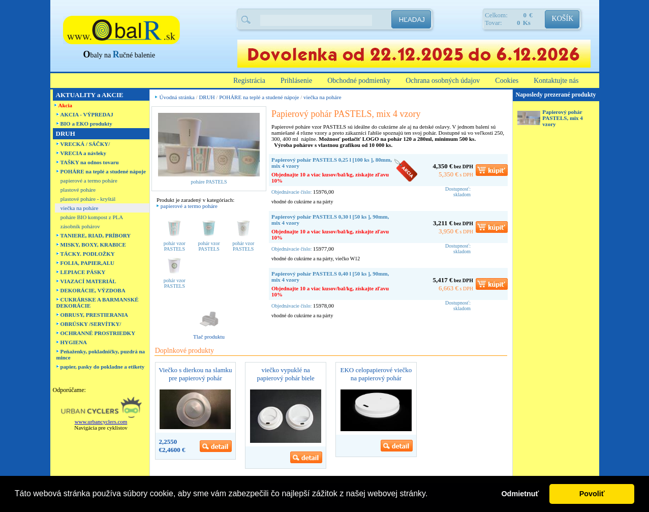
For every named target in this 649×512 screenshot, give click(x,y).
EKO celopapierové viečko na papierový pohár (376, 374)
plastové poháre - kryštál (87, 199)
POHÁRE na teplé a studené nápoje (103, 171)
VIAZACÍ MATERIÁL (88, 281)
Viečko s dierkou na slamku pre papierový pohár (195, 374)
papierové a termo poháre (88, 180)
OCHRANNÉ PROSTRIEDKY (98, 333)
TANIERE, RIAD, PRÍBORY (95, 235)
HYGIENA (73, 342)
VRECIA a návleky (83, 153)
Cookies (506, 80)
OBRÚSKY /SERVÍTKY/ (90, 324)
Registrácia (249, 80)
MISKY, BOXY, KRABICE (93, 245)
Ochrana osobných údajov (443, 80)
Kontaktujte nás (556, 80)
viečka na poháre (79, 208)
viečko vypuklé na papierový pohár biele (285, 374)
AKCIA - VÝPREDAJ (86, 114)
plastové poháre (78, 190)
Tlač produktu (209, 337)
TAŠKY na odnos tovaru (89, 162)
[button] (431, 494)
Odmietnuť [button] (520, 494)
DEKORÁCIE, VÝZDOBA (93, 290)
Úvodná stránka (177, 97)
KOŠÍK (563, 18)
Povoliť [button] (592, 494)
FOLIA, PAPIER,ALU (87, 263)
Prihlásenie (296, 80)
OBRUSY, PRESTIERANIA (94, 315)
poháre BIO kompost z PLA (91, 217)
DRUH (206, 97)
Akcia (65, 105)
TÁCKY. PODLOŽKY (87, 254)
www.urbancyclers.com (101, 421)
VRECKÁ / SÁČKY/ (85, 144)
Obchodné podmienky (358, 80)
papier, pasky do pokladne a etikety (102, 367)
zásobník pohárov (80, 226)
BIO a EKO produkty (86, 124)
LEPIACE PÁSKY (83, 272)
